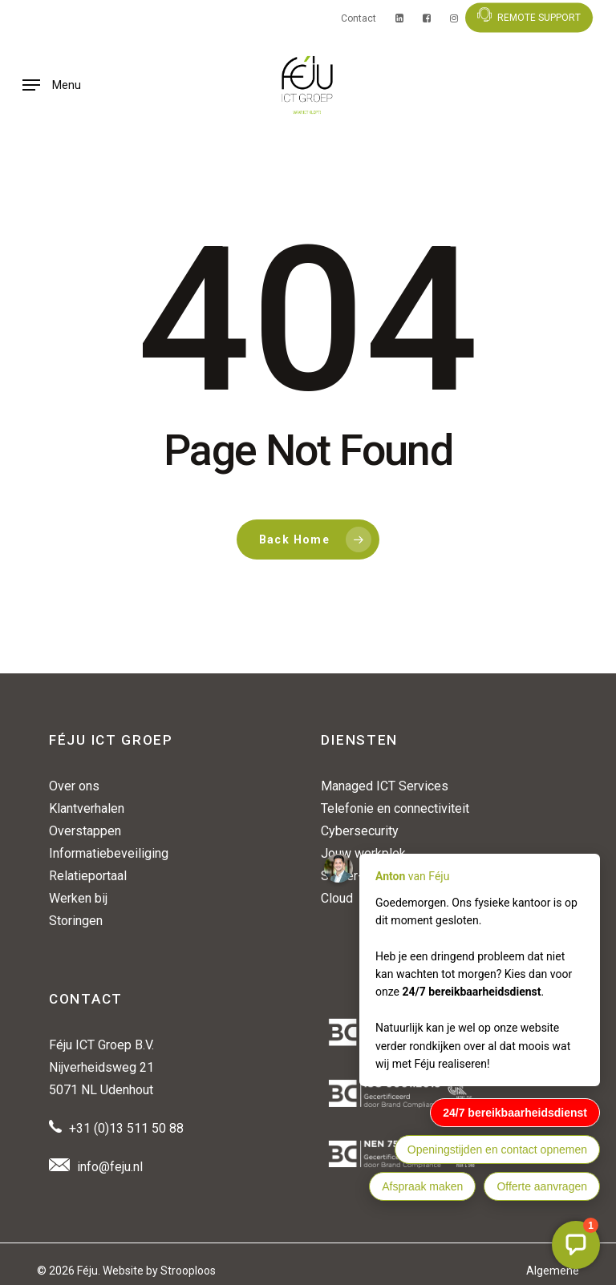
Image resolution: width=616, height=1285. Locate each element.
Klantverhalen (86, 808)
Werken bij (78, 898)
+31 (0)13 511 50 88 (126, 1128)
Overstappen (85, 830)
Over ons (74, 786)
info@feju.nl (110, 1166)
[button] (51, 85)
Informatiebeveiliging (108, 853)
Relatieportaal (88, 875)
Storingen (76, 920)
